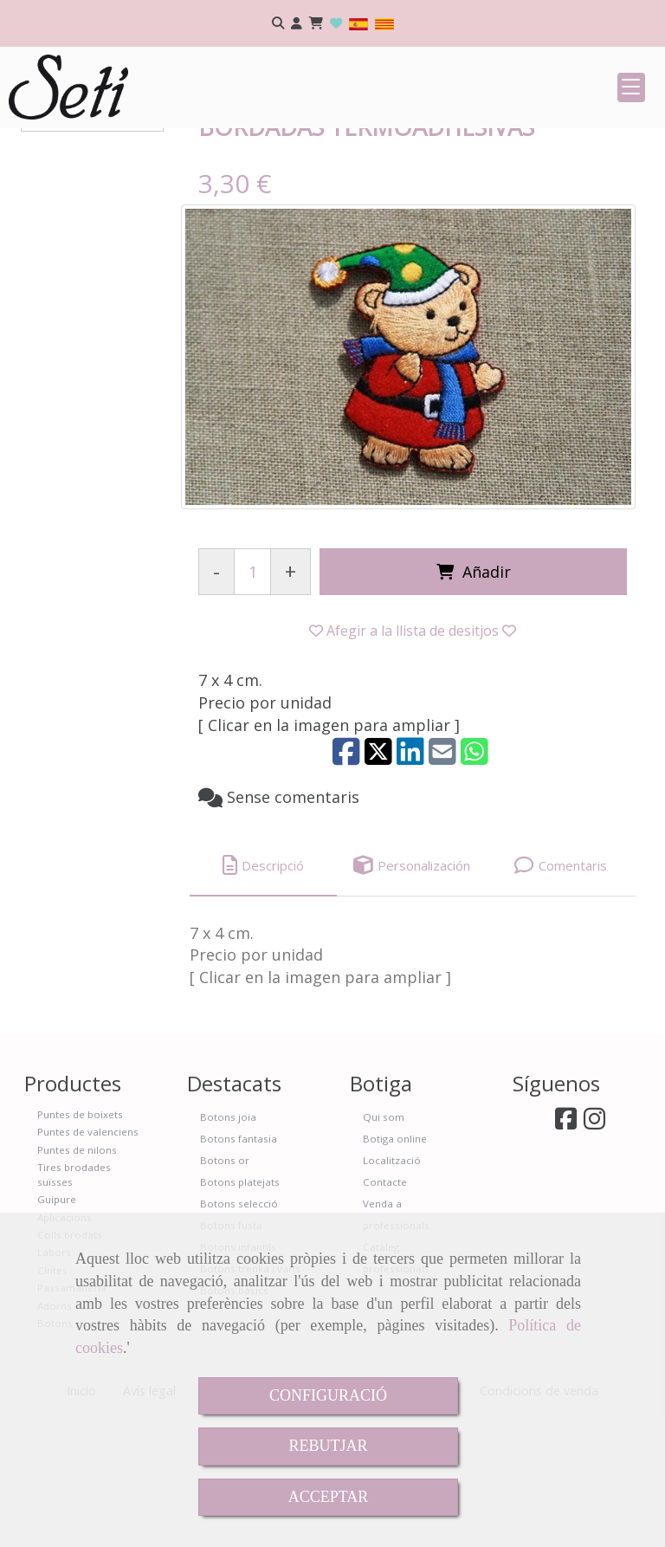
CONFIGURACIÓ (328, 1395)
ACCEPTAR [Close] (328, 1496)
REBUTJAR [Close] (327, 1445)
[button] (296, 23)
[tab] (263, 994)
